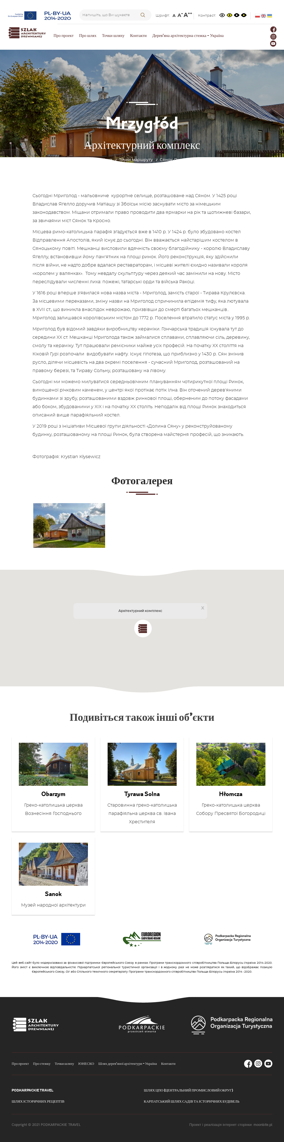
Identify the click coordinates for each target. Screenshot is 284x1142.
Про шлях (87, 35)
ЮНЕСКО (86, 1063)
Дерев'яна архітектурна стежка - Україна (188, 35)
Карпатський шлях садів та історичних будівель (192, 1101)
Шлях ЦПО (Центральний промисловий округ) (188, 1090)
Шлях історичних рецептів (38, 1101)
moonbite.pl (262, 1124)
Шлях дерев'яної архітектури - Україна (127, 1063)
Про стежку (41, 1063)
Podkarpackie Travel (32, 1090)
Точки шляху (113, 35)
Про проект (63, 35)
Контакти (138, 35)
